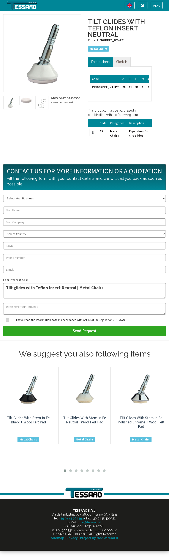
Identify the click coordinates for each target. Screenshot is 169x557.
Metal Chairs (98, 49)
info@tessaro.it (89, 522)
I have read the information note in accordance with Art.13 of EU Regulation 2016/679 (70, 320)
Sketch (121, 62)
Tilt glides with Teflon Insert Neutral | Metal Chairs (84, 290)
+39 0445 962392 (71, 518)
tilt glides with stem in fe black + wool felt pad (28, 419)
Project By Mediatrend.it (99, 538)
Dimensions (100, 62)
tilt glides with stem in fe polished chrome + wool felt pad (141, 422)
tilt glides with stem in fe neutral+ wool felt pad (84, 419)
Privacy (72, 538)
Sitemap (57, 538)
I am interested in (15, 280)
